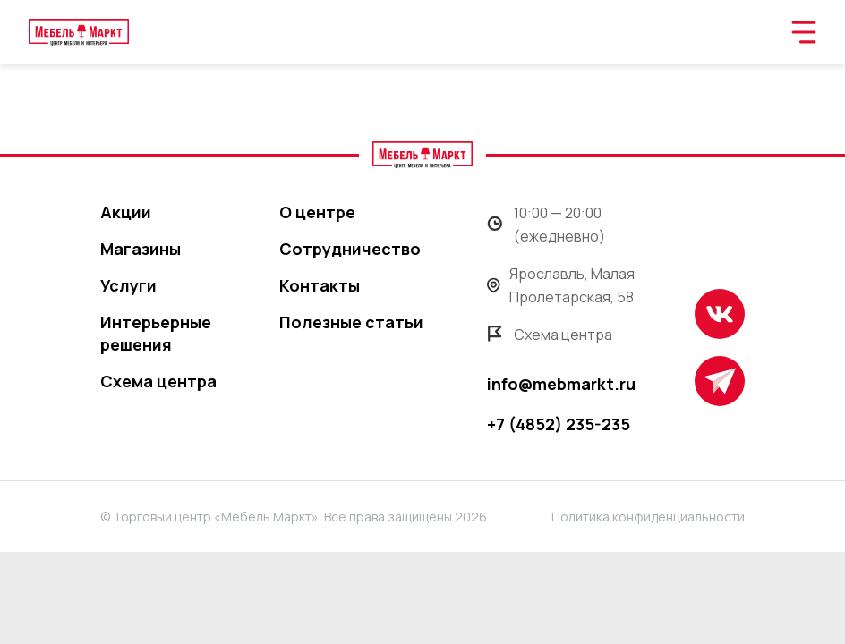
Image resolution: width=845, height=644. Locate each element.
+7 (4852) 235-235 (558, 424)
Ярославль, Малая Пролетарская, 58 (561, 285)
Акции (125, 212)
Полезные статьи (351, 322)
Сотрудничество (350, 248)
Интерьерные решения (155, 333)
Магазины (140, 248)
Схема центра (158, 381)
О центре (317, 212)
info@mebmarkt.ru (561, 383)
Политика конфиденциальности (648, 516)
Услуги (128, 285)
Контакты (319, 285)
